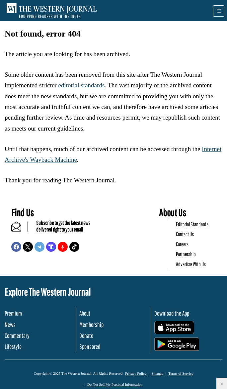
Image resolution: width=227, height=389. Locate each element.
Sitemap (157, 373)
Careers (182, 244)
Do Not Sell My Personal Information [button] (115, 384)
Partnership (186, 254)
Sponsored (89, 346)
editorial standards (81, 85)
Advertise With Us (191, 264)
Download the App (171, 313)
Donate (86, 335)
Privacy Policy (135, 373)
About (84, 313)
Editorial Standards (192, 224)
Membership (91, 324)
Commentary (17, 335)
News (10, 324)
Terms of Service (180, 373)
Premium (13, 313)
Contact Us (185, 234)
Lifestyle (13, 346)
